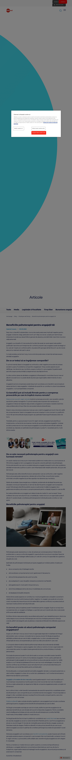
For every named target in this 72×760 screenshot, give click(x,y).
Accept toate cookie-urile (38, 132)
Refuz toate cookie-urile (38, 128)
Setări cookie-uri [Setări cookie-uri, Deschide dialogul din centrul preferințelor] (18, 128)
